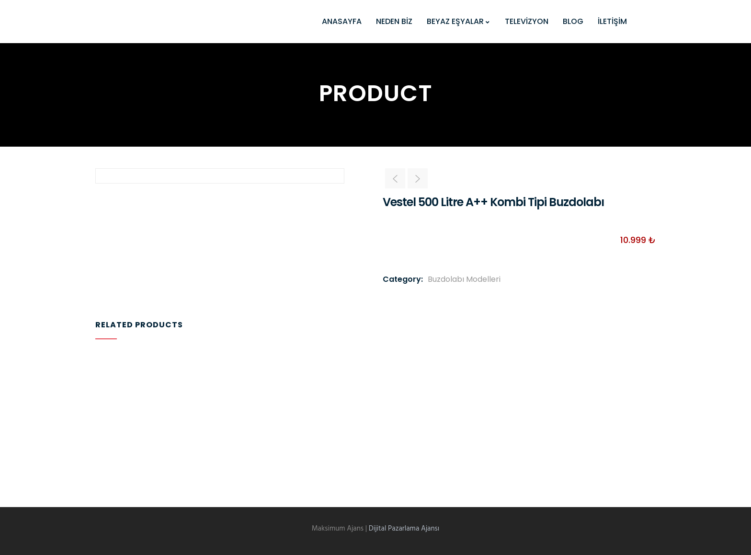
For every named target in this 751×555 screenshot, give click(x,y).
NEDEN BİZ (394, 21)
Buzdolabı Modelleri (464, 279)
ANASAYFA (342, 21)
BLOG (573, 21)
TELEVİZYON (526, 21)
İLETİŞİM (612, 21)
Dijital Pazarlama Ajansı (404, 528)
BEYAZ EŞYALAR (458, 21)
